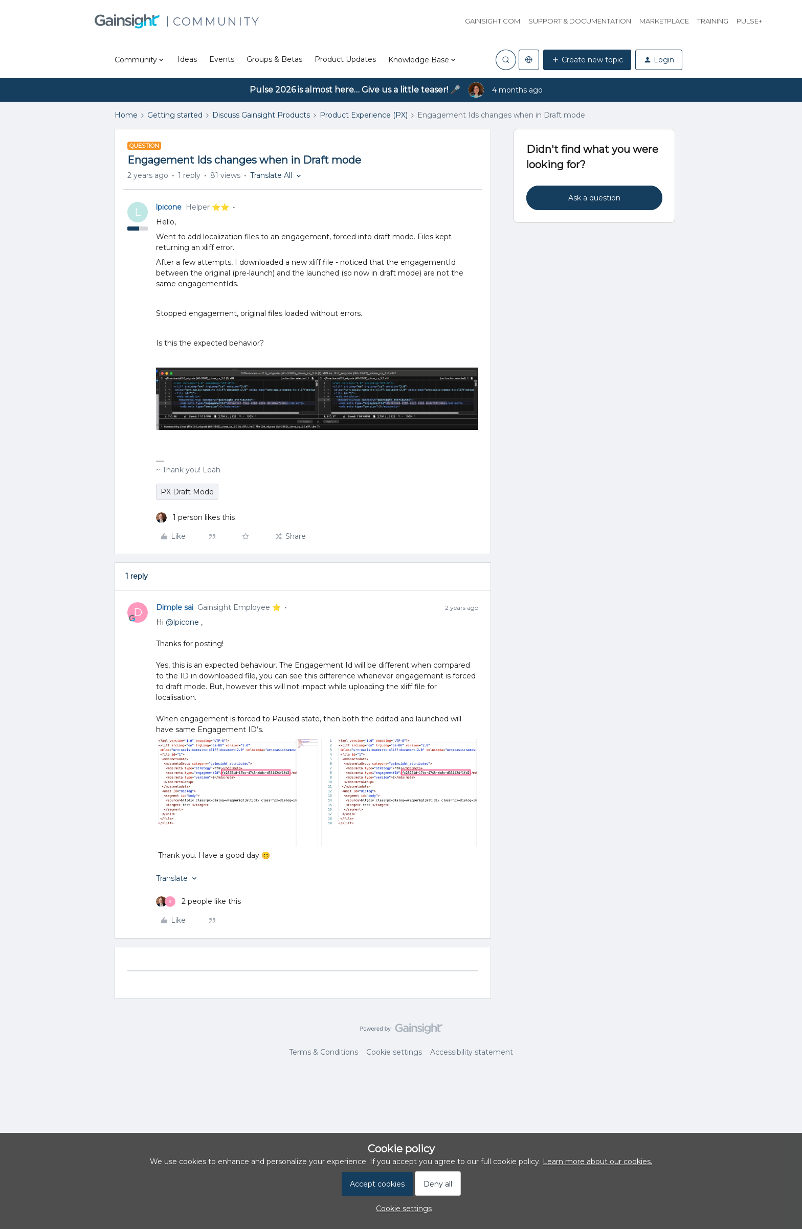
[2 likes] (198, 901)
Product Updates (345, 59)
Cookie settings (394, 1052)
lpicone (169, 207)
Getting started (175, 115)
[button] (587, 60)
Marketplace (664, 21)
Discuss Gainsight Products (261, 115)
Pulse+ (749, 21)
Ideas (187, 59)
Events (221, 59)
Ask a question (594, 197)
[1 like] (195, 517)
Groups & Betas (274, 59)
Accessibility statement (471, 1052)
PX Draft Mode (187, 491)
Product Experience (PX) (364, 115)
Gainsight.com (492, 21)
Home (126, 115)
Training (712, 21)
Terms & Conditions (323, 1052)
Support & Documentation (579, 21)
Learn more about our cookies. (597, 1161)
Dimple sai (174, 607)
